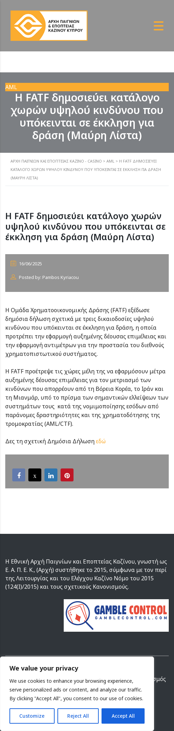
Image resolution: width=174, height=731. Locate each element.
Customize (31, 715)
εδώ (101, 441)
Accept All (123, 715)
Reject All (78, 715)
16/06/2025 (26, 263)
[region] (77, 694)
